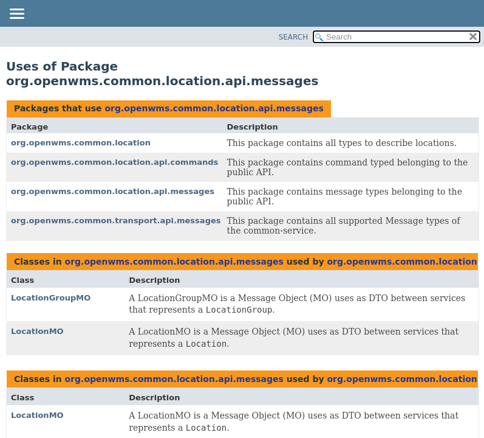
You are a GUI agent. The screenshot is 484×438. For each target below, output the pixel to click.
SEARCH (293, 37)
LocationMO (37, 331)
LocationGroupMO (50, 297)
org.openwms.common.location (81, 142)
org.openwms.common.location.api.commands (114, 162)
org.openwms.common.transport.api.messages (116, 220)
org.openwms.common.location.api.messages (213, 108)
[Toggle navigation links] (16, 14)
